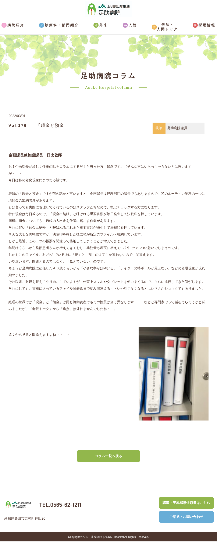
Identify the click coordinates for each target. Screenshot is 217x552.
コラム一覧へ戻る (108, 456)
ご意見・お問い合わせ (186, 517)
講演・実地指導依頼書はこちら (186, 503)
